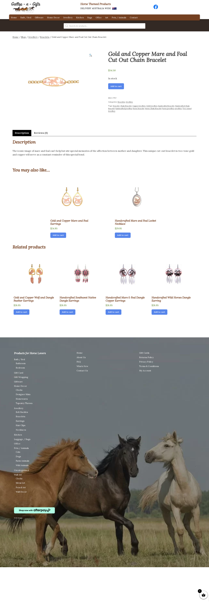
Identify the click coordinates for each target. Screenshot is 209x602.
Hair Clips (20, 425)
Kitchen (80, 17)
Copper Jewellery (138, 106)
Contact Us (82, 370)
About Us (81, 357)
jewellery (178, 108)
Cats (18, 452)
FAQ (79, 361)
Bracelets (44, 37)
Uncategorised (21, 470)
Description (22, 132)
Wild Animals (22, 465)
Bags (89, 17)
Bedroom (20, 367)
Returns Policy (146, 357)
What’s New (82, 366)
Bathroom (21, 363)
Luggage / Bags (22, 439)
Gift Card (18, 372)
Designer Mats (23, 394)
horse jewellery (168, 108)
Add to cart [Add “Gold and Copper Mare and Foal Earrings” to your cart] (58, 235)
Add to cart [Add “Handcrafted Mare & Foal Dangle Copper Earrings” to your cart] (113, 312)
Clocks (19, 390)
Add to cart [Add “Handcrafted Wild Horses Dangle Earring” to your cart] (159, 312)
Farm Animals (22, 461)
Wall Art (18, 474)
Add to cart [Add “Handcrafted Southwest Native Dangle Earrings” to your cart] (67, 312)
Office (99, 17)
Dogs (18, 456)
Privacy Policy (146, 361)
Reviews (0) (41, 132)
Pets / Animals (119, 17)
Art (106, 17)
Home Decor (53, 17)
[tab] (22, 133)
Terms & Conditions (149, 366)
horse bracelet (138, 108)
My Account (145, 370)
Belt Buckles (22, 412)
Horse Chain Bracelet (153, 108)
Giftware (39, 17)
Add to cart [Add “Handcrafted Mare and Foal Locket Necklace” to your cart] (122, 235)
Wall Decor (21, 491)
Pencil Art (21, 487)
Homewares (22, 399)
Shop (23, 37)
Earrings (20, 421)
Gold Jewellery (151, 106)
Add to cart (116, 86)
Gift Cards (144, 353)
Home (14, 17)
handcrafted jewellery (124, 108)
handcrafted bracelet (166, 106)
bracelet (116, 106)
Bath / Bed (25, 17)
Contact (134, 17)
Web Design (18, 518)
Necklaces (21, 430)
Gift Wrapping (21, 377)
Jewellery (68, 17)
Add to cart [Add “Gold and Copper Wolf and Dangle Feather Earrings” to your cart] (21, 312)
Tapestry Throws (24, 403)
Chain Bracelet (126, 106)
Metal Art (20, 483)
